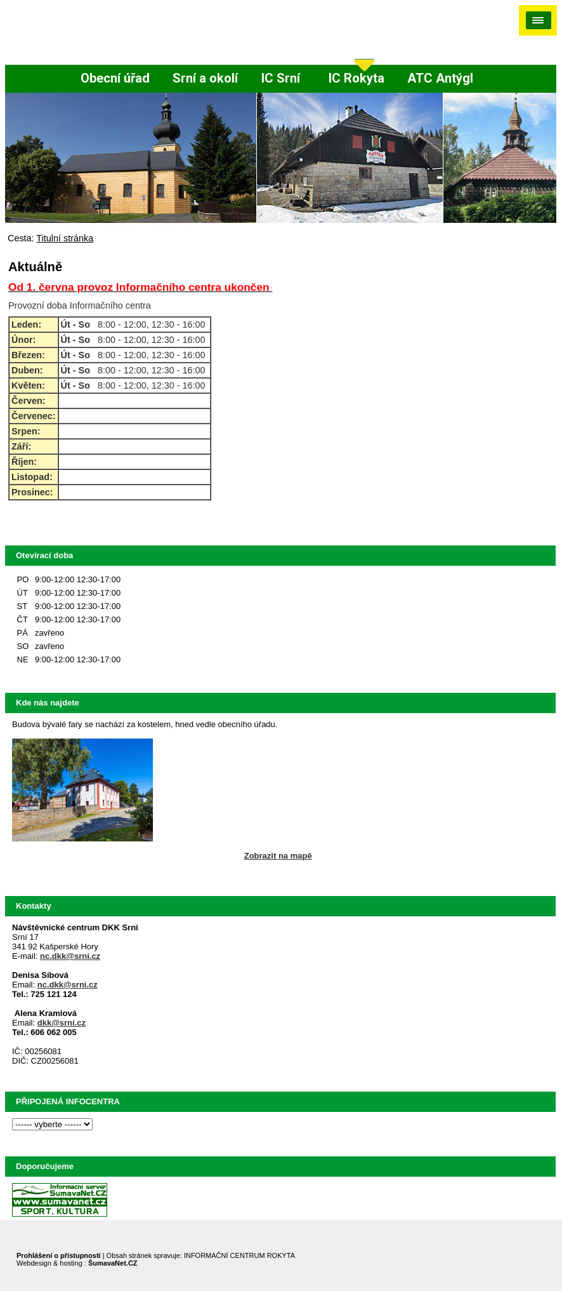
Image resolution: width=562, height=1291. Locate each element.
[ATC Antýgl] (440, 79)
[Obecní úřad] (115, 79)
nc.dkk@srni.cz (70, 956)
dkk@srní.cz (61, 1022)
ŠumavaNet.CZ (113, 1263)
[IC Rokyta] (356, 79)
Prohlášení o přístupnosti (58, 1255)
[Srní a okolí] (205, 79)
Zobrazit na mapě (278, 855)
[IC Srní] (283, 79)
